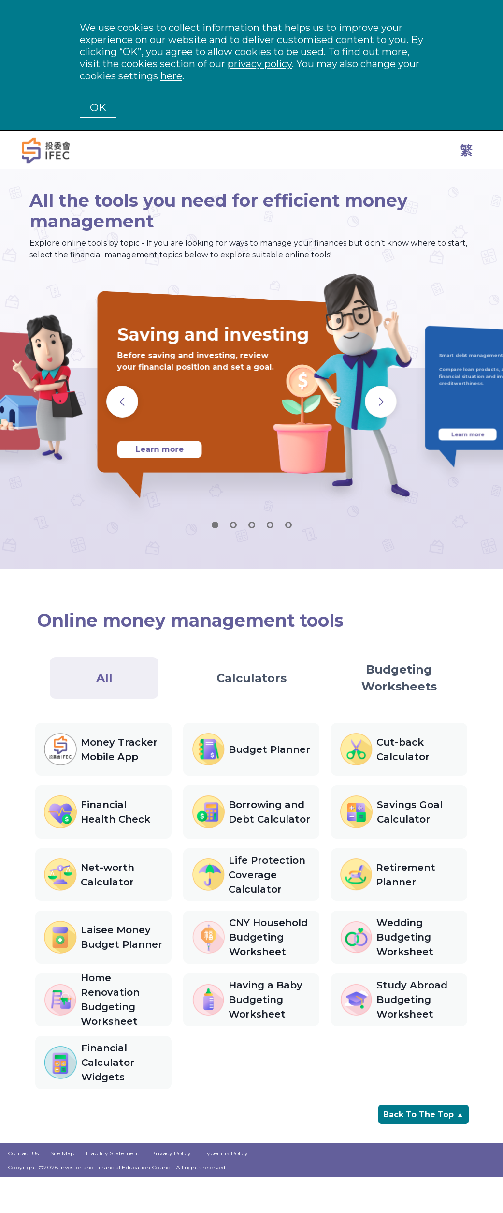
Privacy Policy (171, 1189)
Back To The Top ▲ (423, 1149)
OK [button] (98, 107)
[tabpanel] (251, 924)
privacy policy (260, 64)
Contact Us (23, 1189)
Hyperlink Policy (225, 1189)
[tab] (104, 678)
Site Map (62, 1189)
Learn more (159, 449)
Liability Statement (113, 1189)
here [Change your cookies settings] (171, 76)
